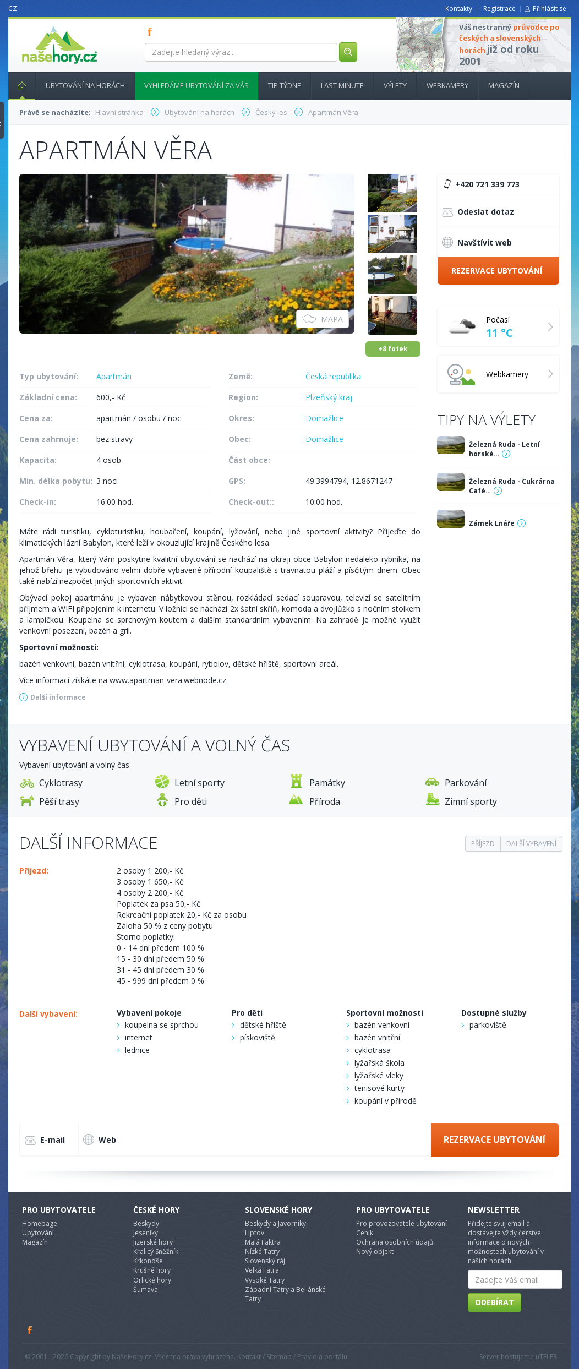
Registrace (499, 8)
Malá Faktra (263, 1242)
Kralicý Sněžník (155, 1251)
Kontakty (458, 8)
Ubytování (38, 1232)
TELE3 (548, 1356)
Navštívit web (477, 242)
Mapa (322, 319)
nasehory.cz (39, 25)
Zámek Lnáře (492, 523)
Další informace (58, 697)
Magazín (504, 85)
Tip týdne (284, 85)
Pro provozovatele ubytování (401, 1223)
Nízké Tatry (262, 1251)
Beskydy (146, 1223)
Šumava (145, 1289)
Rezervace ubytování (496, 270)
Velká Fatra (262, 1270)
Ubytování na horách (85, 85)
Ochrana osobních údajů (394, 1242)
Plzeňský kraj (328, 397)
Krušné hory (152, 1270)
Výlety (395, 85)
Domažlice (324, 418)
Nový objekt (375, 1251)
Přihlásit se (549, 8)
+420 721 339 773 (480, 184)
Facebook (30, 1330)
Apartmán (114, 376)
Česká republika (333, 376)
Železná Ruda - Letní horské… (504, 449)
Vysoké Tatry (265, 1280)
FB (152, 31)
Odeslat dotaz (478, 212)
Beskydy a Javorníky (275, 1223)
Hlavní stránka (17, 85)
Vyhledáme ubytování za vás (196, 85)
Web (99, 1139)
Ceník (364, 1232)
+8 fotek (393, 348)
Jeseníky (145, 1232)
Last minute (342, 85)
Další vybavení (531, 843)
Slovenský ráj (265, 1261)
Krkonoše (148, 1261)
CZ (12, 8)
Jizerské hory (153, 1242)
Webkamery (447, 85)
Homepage (39, 1223)
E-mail (45, 1141)
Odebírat (494, 1302)
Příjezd (483, 843)
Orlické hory (152, 1280)
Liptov (254, 1232)
